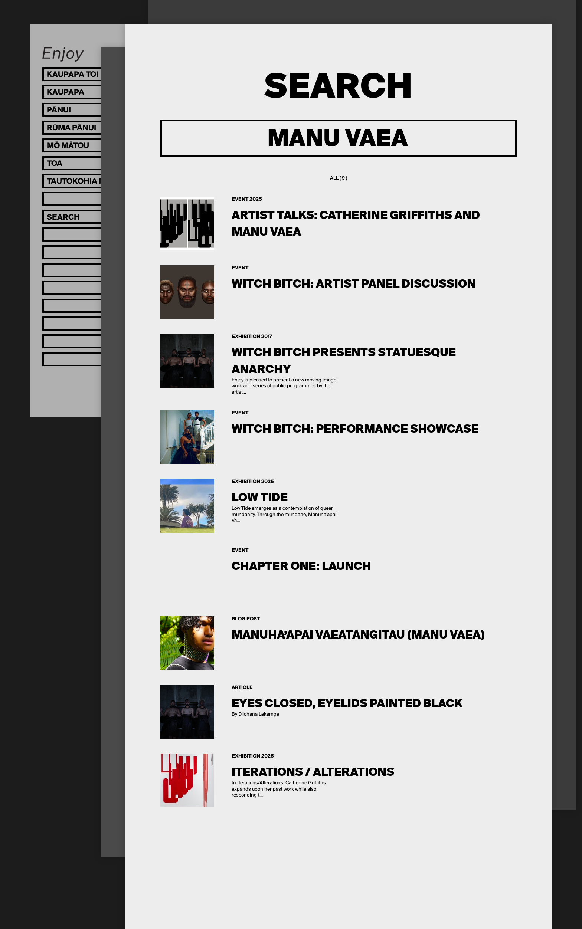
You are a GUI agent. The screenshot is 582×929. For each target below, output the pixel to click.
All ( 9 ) (338, 178)
